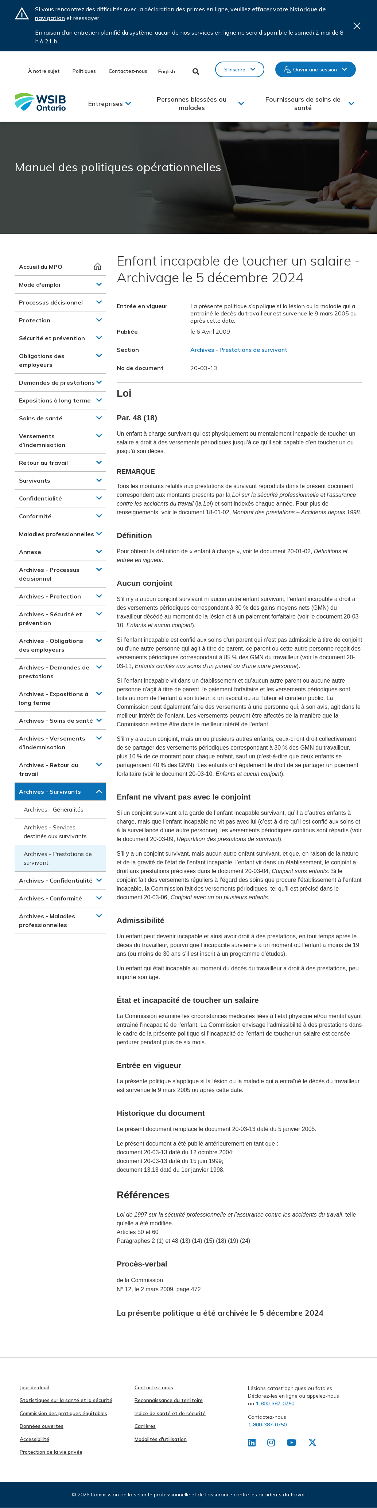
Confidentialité (40, 498)
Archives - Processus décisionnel (49, 574)
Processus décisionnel (51, 302)
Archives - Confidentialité (56, 880)
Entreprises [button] (105, 103)
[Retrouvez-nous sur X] (312, 1444)
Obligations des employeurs (42, 360)
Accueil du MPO (40, 266)
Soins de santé (40, 418)
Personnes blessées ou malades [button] (191, 103)
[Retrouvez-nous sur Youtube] (291, 1444)
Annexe (30, 551)
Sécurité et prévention (52, 338)
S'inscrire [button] (234, 69)
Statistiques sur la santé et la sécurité (66, 1400)
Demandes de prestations (57, 382)
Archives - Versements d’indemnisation (52, 743)
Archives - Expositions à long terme (53, 698)
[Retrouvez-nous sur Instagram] (271, 1444)
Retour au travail (43, 462)
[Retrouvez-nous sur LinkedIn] (252, 1444)
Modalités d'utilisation (161, 1439)
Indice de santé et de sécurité (170, 1413)
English (166, 71)
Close (356, 26)
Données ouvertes (41, 1426)
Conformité (35, 516)
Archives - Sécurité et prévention (50, 618)
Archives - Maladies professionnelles (47, 920)
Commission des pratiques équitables (63, 1413)
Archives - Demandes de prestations (54, 672)
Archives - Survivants (50, 791)
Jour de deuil (34, 1387)
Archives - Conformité (50, 898)
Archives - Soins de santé (56, 720)
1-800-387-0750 (275, 1403)
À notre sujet (44, 71)
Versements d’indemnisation (42, 440)
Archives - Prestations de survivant (58, 858)
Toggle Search (195, 71)
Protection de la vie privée (51, 1452)
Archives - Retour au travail (48, 769)
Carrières (145, 1426)
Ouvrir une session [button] (315, 69)
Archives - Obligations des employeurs (51, 645)
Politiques (84, 71)
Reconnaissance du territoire (169, 1400)
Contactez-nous (128, 71)
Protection (34, 320)
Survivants (34, 480)
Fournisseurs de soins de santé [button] (303, 103)
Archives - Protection (50, 596)
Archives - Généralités (53, 809)
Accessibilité (34, 1439)
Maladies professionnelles (56, 534)
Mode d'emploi (39, 284)
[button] (99, 284)
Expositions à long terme (55, 400)
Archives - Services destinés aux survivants (55, 832)
